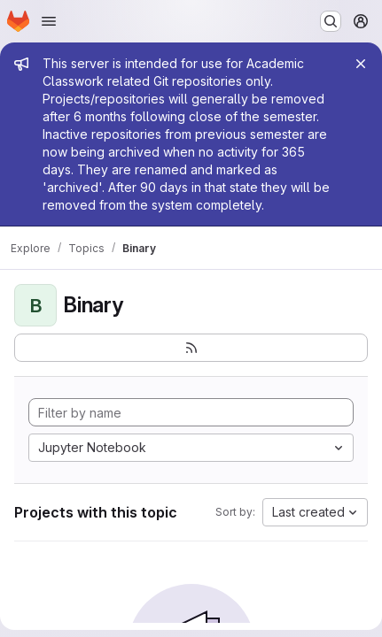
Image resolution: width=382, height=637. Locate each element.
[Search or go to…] (330, 21)
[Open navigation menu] (49, 21)
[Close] (360, 63)
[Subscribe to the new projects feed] (191, 348)
